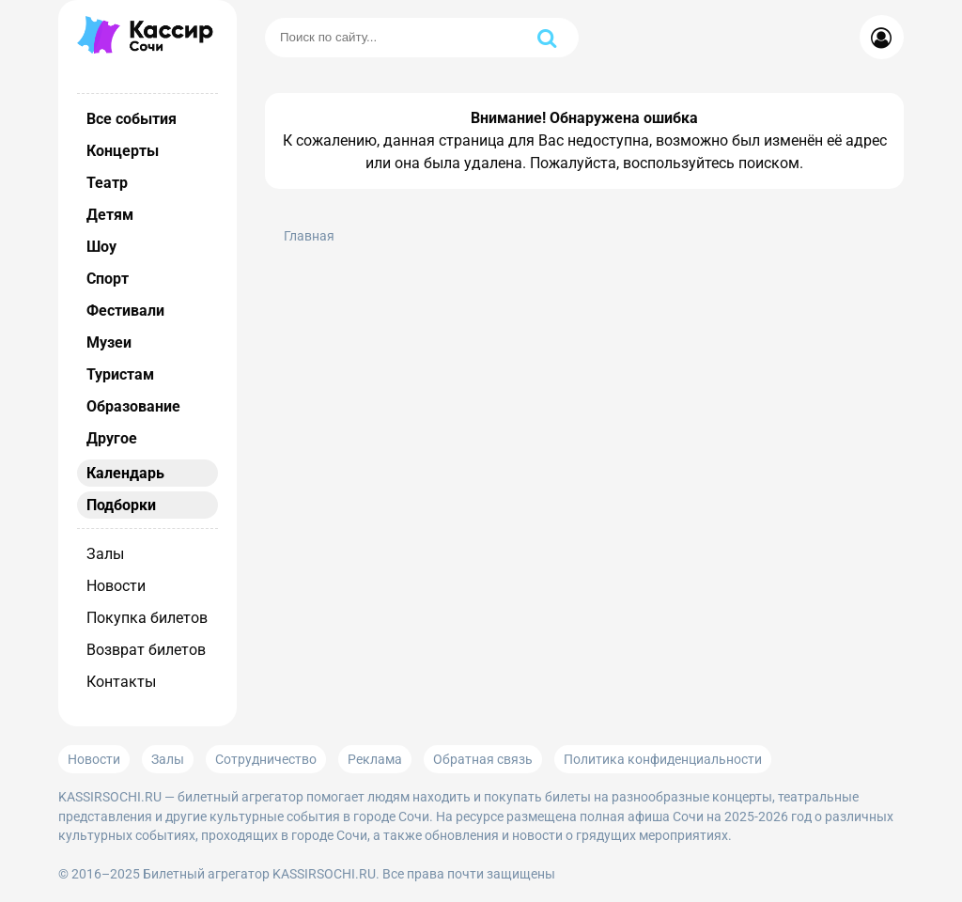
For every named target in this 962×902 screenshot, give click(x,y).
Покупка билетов (147, 618)
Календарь (125, 473)
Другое (111, 438)
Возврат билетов (146, 650)
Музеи (109, 342)
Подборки (121, 505)
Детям (109, 215)
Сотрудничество (266, 759)
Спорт (107, 279)
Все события (131, 119)
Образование (133, 406)
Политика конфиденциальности (663, 759)
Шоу (101, 247)
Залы (105, 554)
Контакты (121, 682)
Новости (116, 586)
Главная (309, 236)
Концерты (122, 151)
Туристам (120, 374)
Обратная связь (483, 759)
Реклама (375, 759)
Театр (107, 183)
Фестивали (125, 310)
